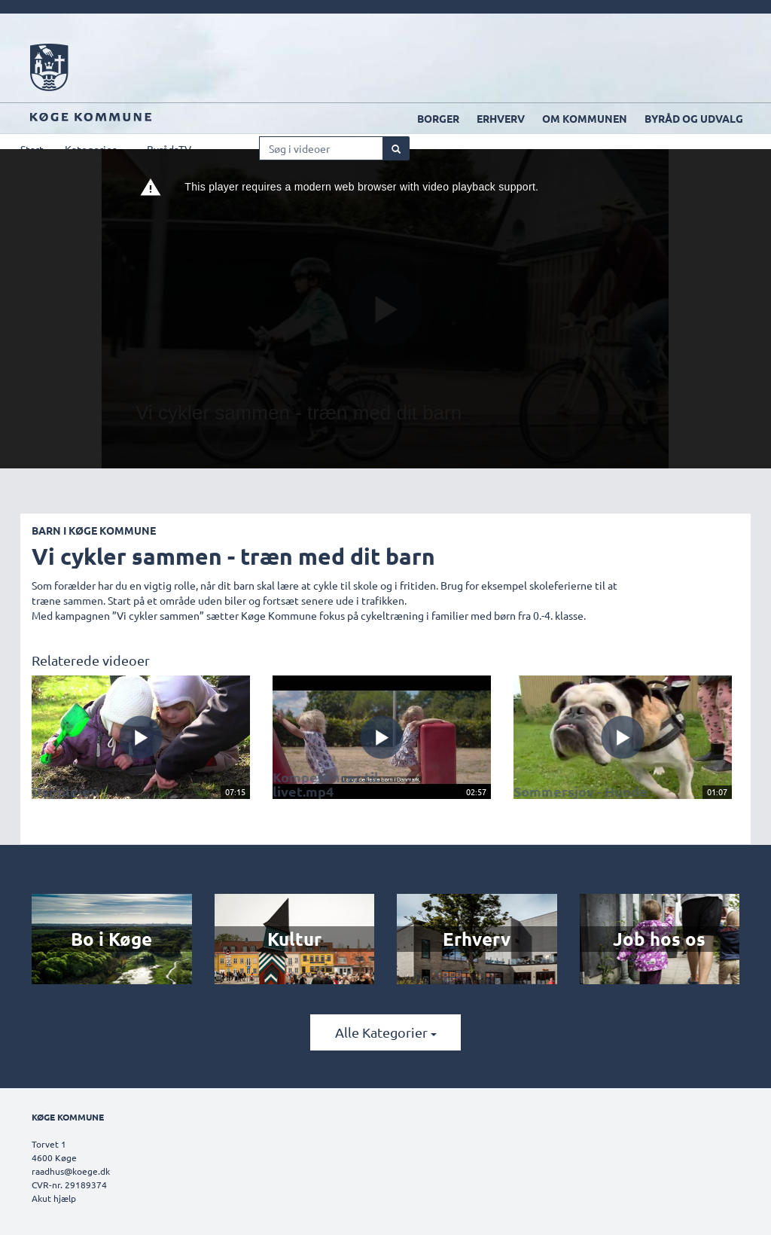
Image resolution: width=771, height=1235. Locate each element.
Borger (438, 118)
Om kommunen (584, 118)
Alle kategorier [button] (386, 1032)
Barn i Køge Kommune (94, 530)
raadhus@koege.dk (71, 1171)
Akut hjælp (54, 1198)
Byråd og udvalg (694, 118)
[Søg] (396, 148)
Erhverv (501, 118)
